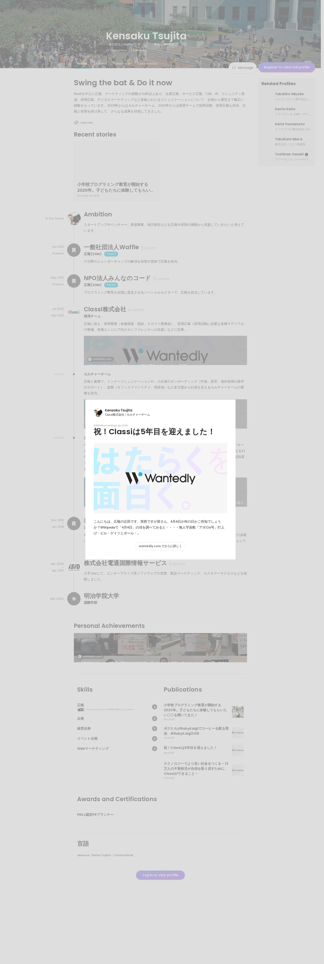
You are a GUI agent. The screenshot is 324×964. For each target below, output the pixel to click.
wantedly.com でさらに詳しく (160, 546)
